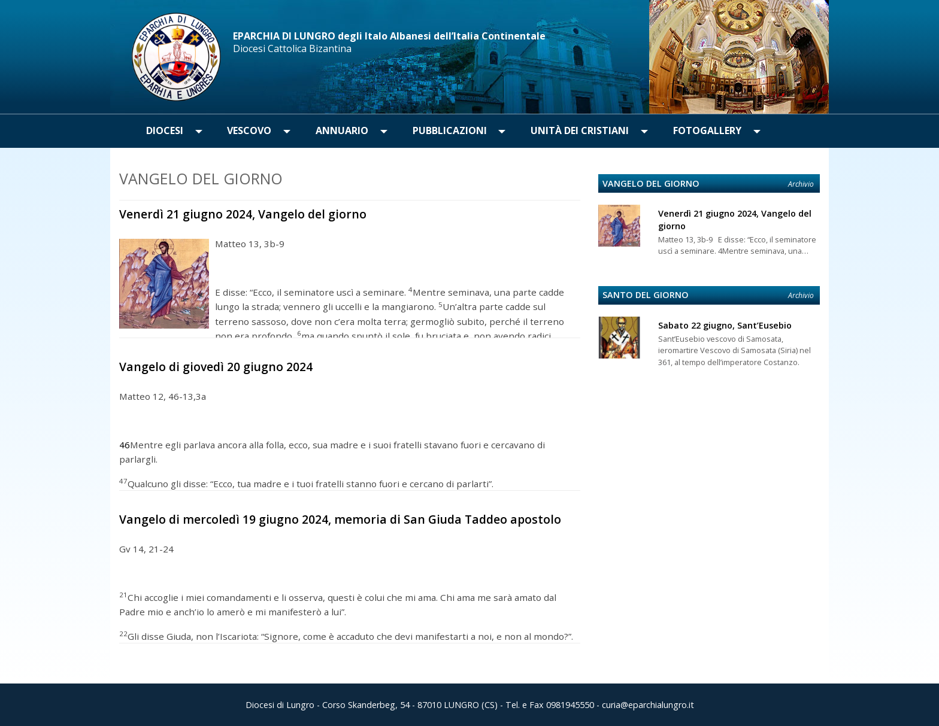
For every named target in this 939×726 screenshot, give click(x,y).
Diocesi (164, 130)
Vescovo (249, 130)
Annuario (342, 130)
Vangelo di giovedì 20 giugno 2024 (216, 367)
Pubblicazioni (450, 130)
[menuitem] (164, 131)
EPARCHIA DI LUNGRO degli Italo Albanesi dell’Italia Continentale (389, 35)
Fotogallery (707, 130)
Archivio (801, 184)
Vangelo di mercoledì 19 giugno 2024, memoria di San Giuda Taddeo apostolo (340, 519)
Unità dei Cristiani (580, 130)
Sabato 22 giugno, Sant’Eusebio (725, 325)
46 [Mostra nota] (124, 445)
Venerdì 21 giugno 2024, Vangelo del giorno (242, 214)
